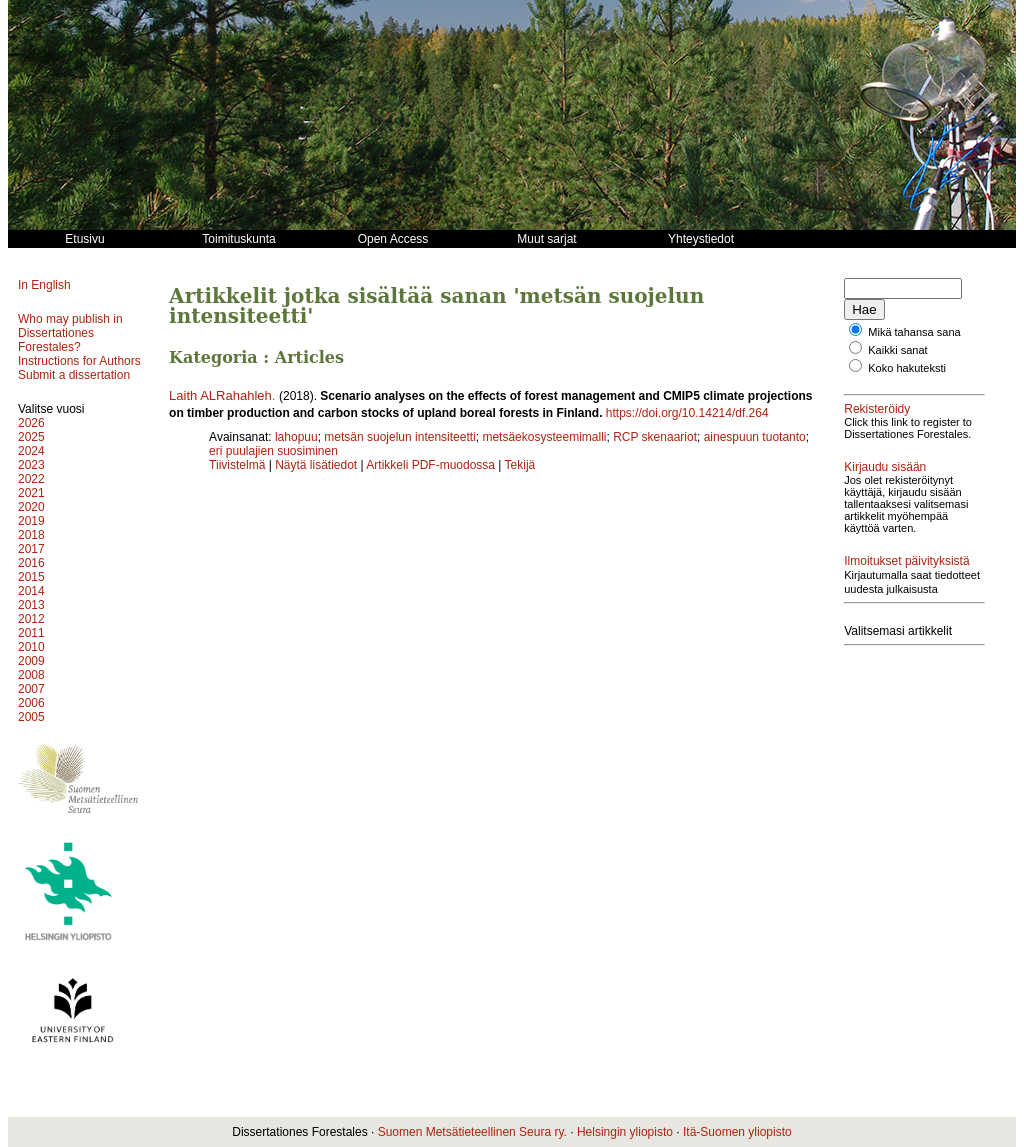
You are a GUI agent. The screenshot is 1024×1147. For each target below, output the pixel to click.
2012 (31, 619)
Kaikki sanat (897, 350)
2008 (31, 675)
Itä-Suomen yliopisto (737, 1132)
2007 (31, 689)
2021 (31, 493)
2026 (31, 423)
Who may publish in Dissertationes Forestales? (70, 333)
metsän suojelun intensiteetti (399, 437)
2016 (31, 563)
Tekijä (520, 465)
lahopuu (296, 437)
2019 (31, 521)
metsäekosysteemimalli (544, 437)
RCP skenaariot (655, 437)
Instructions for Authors (79, 361)
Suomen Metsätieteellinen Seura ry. (472, 1132)
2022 (31, 479)
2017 (31, 549)
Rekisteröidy (877, 409)
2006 (31, 703)
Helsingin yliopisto (625, 1132)
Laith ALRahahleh (220, 395)
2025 (31, 437)
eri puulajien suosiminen (273, 451)
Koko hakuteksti (907, 368)
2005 (31, 717)
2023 (31, 465)
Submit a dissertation (74, 375)
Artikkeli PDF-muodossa (430, 465)
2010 (31, 647)
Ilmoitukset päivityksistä (906, 561)
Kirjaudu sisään (885, 467)
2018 (31, 535)
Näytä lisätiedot (317, 465)
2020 (31, 507)
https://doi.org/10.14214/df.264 (687, 413)
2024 (31, 451)
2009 (31, 661)
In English (44, 285)
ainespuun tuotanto (755, 437)
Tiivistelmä (237, 465)
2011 (31, 633)
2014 (31, 591)
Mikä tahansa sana (914, 332)
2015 (31, 577)
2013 (31, 605)
